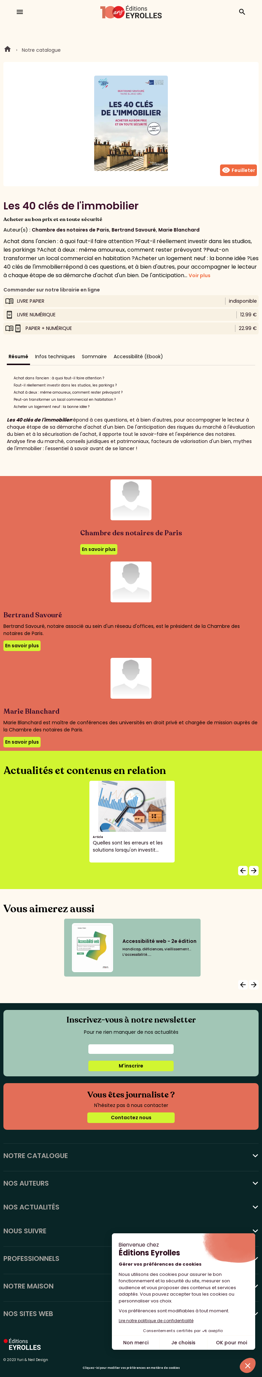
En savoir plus (99, 549)
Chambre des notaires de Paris (70, 229)
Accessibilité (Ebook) (138, 356)
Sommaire (94, 356)
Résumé (18, 356)
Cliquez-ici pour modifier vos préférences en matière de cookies (131, 1368)
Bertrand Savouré (134, 229)
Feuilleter (238, 170)
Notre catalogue (41, 50)
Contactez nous (131, 1117)
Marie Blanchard (179, 229)
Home (7, 50)
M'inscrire (131, 1065)
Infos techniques (55, 356)
